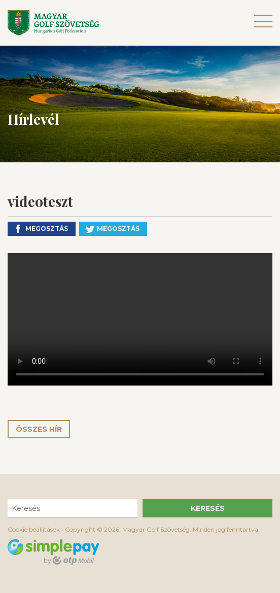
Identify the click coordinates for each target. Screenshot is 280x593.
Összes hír (39, 429)
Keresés (208, 508)
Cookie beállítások (34, 529)
